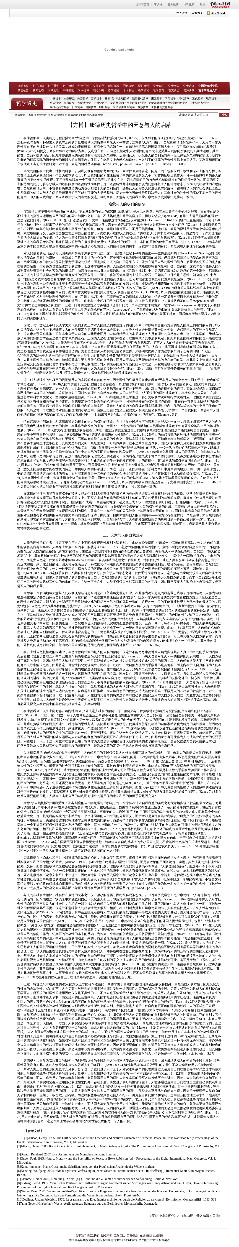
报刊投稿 (189, 4)
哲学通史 (53, 85)
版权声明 (106, 1235)
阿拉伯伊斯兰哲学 (124, 107)
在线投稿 (145, 1235)
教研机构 (143, 90)
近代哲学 (197, 98)
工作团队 (119, 1235)
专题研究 (69, 98)
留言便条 (132, 1235)
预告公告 (23, 90)
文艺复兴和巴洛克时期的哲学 (128, 103)
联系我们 (93, 1235)
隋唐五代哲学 (140, 98)
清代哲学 (184, 98)
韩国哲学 (91, 107)
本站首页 (23, 85)
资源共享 (188, 90)
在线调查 (158, 1235)
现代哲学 (211, 98)
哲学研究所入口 (208, 90)
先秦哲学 (82, 98)
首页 (31, 115)
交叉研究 (98, 85)
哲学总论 (38, 85)
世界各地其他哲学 (162, 107)
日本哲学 (77, 107)
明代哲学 (170, 98)
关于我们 (80, 1235)
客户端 (158, 4)
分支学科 (83, 85)
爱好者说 (143, 85)
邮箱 (202, 4)
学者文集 (173, 85)
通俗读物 (128, 85)
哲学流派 (68, 85)
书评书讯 (68, 90)
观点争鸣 (98, 90)
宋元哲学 (156, 98)
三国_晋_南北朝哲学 (117, 98)
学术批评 (83, 90)
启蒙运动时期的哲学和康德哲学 (167, 103)
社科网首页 (142, 4)
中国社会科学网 (219, 4)
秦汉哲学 (96, 98)
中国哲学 (55, 98)
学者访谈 (188, 85)
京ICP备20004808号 (126, 1240)
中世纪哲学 (100, 103)
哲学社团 (113, 90)
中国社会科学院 (208, 85)
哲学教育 (158, 90)
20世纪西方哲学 (59, 107)
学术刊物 (128, 90)
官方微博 (173, 4)
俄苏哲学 (143, 107)
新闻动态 (38, 90)
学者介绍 (158, 85)
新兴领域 (113, 85)
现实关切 (173, 90)
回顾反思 (53, 90)
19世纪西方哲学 (199, 103)
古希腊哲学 (84, 103)
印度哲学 (104, 107)
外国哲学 (55, 103)
